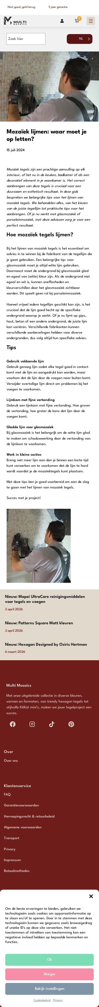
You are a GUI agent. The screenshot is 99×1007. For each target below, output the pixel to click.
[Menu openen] (91, 21)
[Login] (62, 20)
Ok (49, 960)
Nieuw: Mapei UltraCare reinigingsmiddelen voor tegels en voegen (45, 599)
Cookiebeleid (42, 1000)
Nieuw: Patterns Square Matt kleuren (39, 623)
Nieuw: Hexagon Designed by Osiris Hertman (46, 645)
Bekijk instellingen (49, 989)
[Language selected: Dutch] (80, 41)
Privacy (58, 1000)
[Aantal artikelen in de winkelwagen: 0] (76, 20)
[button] (91, 896)
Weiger (49, 974)
